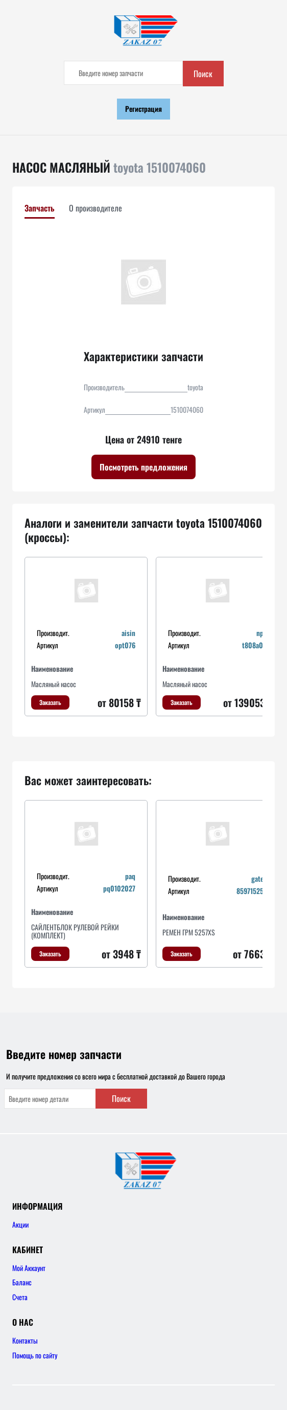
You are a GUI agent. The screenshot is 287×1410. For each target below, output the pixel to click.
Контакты (25, 1340)
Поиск (203, 73)
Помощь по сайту (34, 1355)
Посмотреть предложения (143, 467)
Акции (20, 1224)
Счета (20, 1296)
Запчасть (40, 208)
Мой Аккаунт (28, 1267)
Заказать (50, 702)
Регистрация (143, 108)
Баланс (22, 1282)
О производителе (95, 208)
